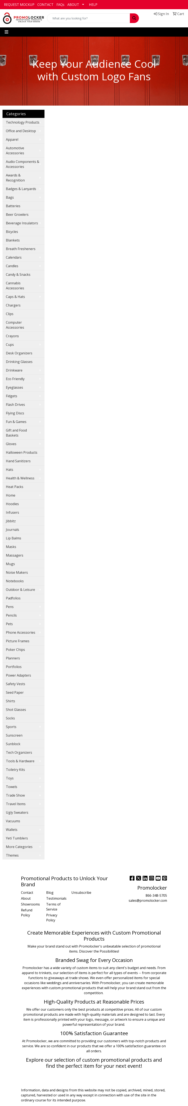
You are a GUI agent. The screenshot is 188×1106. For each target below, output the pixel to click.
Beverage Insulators (22, 223)
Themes (12, 855)
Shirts (10, 701)
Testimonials (56, 898)
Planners (13, 658)
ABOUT (73, 4)
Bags (10, 197)
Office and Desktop (21, 131)
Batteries (13, 206)
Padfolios (13, 598)
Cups (10, 344)
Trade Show (15, 795)
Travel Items (16, 804)
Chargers (13, 305)
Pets (9, 624)
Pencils (11, 615)
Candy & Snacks (18, 274)
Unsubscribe (81, 892)
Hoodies (12, 504)
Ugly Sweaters (17, 812)
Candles (12, 266)
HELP (93, 4)
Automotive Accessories (15, 150)
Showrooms (30, 904)
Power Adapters (18, 675)
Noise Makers (17, 572)
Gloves (11, 444)
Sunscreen (14, 735)
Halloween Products (21, 452)
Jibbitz (11, 521)
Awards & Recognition (15, 178)
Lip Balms (13, 538)
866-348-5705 (156, 895)
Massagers (14, 555)
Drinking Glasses (19, 361)
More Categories (19, 846)
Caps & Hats (15, 296)
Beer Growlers (17, 214)
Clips (9, 314)
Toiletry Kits (15, 769)
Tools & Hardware (20, 761)
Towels (11, 786)
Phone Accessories (20, 632)
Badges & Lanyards (21, 188)
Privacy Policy (51, 917)
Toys (10, 778)
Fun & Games (16, 421)
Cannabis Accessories (15, 285)
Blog (50, 892)
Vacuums (13, 821)
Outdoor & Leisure (20, 589)
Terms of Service (53, 907)
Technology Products (22, 122)
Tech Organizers (19, 752)
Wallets (11, 829)
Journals (12, 529)
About (26, 898)
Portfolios (14, 666)
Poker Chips (15, 649)
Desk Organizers (19, 353)
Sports (11, 726)
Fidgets (11, 396)
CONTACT (45, 4)
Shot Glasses (16, 709)
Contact (27, 892)
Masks (11, 546)
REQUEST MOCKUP (19, 4)
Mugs (10, 564)
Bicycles (12, 231)
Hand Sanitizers (18, 461)
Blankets (13, 240)
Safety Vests (15, 684)
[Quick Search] (88, 18)
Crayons (12, 336)
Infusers (12, 512)
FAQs (60, 4)
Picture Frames (17, 641)
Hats (9, 469)
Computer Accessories (15, 325)
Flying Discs (15, 413)
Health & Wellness (20, 478)
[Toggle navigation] (6, 32)
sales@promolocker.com (148, 900)
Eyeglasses (14, 387)
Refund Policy (26, 912)
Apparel (12, 139)
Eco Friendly (15, 379)
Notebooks (15, 581)
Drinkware (14, 370)
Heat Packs (14, 486)
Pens (10, 606)
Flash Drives (15, 404)
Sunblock (13, 744)
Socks (10, 718)
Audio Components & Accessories (22, 164)
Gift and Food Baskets (16, 433)
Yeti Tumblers (17, 838)
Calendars (14, 257)
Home (10, 495)
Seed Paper (15, 692)
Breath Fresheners (20, 248)
